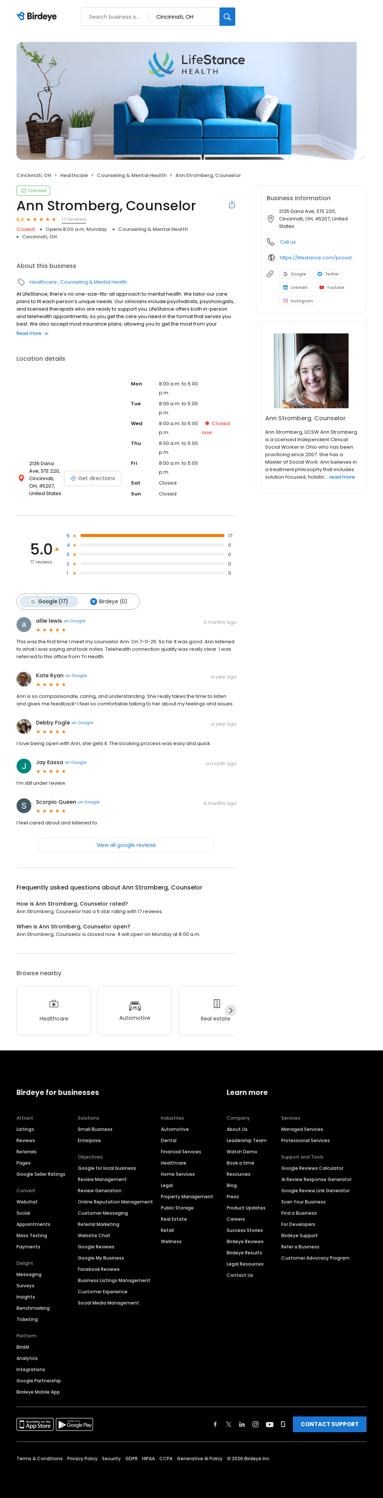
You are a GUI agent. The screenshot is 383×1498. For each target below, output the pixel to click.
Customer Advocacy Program (315, 1258)
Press (233, 1196)
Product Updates (246, 1208)
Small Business (95, 1129)
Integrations (30, 1369)
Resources (239, 1174)
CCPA (165, 1458)
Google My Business (101, 1258)
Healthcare (74, 175)
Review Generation (100, 1190)
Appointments (33, 1224)
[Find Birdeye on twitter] (229, 1424)
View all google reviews (126, 844)
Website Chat (94, 1235)
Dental (169, 1140)
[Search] (227, 16)
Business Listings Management (114, 1280)
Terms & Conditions (39, 1458)
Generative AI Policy (200, 1458)
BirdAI (22, 1347)
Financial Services (181, 1151)
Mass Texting (31, 1235)
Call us (288, 241)
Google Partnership (38, 1381)
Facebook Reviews (99, 1269)
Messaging (29, 1274)
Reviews (25, 1140)
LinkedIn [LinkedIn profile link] (295, 287)
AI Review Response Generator (316, 1179)
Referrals (26, 1151)
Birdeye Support (299, 1235)
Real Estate (174, 1219)
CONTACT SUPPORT (330, 1424)
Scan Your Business (303, 1202)
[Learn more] (311, 370)
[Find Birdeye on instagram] (255, 1424)
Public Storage (177, 1208)
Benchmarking (33, 1308)
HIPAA (148, 1458)
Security (111, 1458)
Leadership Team (247, 1140)
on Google (74, 621)
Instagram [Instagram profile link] (298, 301)
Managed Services (302, 1129)
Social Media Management (108, 1303)
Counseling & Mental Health (131, 175)
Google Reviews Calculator (312, 1168)
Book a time (240, 1163)
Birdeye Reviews (245, 1241)
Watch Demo (242, 1151)
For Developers (298, 1224)
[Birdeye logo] (37, 17)
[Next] (230, 1010)
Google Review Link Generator (315, 1190)
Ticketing (27, 1319)
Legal (167, 1185)
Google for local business (107, 1168)
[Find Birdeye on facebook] (215, 1424)
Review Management (102, 1179)
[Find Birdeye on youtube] (269, 1424)
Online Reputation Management (115, 1202)
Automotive (175, 1129)
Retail (167, 1230)
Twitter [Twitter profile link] (328, 274)
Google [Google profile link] (294, 274)
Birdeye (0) (108, 601)
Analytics (27, 1358)
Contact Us (240, 1275)
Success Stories (245, 1230)
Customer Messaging (103, 1213)
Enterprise (89, 1140)
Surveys (25, 1285)
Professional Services (305, 1140)
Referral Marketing (98, 1224)
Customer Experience (103, 1291)
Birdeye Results (244, 1253)
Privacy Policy (82, 1458)
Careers (236, 1219)
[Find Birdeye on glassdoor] (283, 1424)
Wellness (171, 1241)
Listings (25, 1129)
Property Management (187, 1196)
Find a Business (299, 1213)
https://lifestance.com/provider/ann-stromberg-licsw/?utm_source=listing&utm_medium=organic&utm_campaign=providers (318, 257)
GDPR (131, 1458)
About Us (237, 1129)
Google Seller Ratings (40, 1174)
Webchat (27, 1202)
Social (23, 1213)
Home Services (178, 1174)
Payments (28, 1247)
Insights (25, 1297)
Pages (23, 1163)
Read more (32, 333)
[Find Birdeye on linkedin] (242, 1424)
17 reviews (74, 219)
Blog (232, 1185)
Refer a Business (300, 1247)
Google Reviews (96, 1247)
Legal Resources (245, 1264)
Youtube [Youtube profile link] (331, 287)
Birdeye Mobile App (38, 1392)
